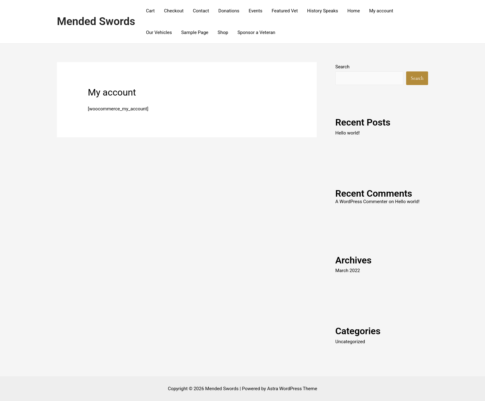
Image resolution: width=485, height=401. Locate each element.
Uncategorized (350, 341)
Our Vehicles (159, 32)
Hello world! (347, 133)
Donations (228, 11)
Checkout (173, 11)
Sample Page (194, 32)
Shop (223, 32)
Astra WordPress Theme (292, 388)
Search (342, 67)
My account (381, 11)
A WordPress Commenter (361, 201)
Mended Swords (96, 21)
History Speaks (322, 11)
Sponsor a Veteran (256, 32)
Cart (150, 11)
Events (255, 11)
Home (353, 11)
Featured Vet (285, 11)
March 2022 (347, 270)
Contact (201, 11)
